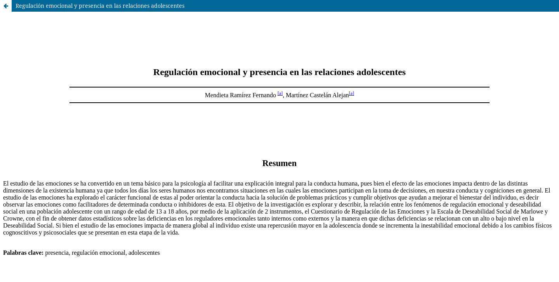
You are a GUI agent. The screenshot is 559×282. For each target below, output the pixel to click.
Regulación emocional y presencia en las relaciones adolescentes (100, 5)
